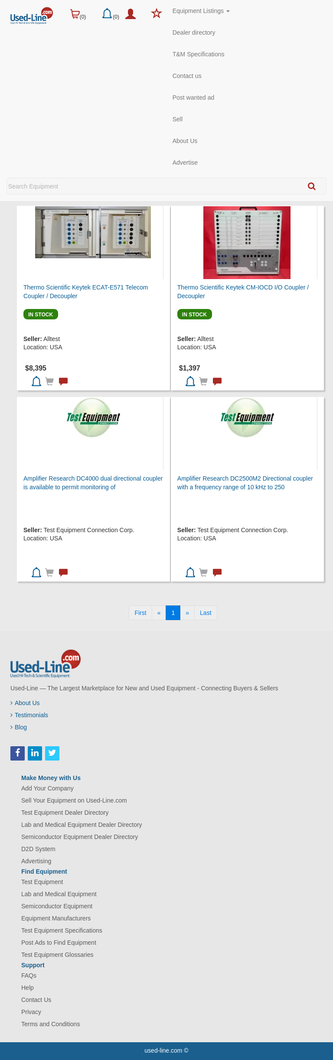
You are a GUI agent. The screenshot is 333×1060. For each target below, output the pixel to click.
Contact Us (36, 999)
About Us (185, 140)
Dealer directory (194, 32)
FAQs (28, 975)
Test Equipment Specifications (61, 930)
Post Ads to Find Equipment (58, 942)
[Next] (187, 612)
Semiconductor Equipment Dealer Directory (79, 836)
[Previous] (159, 612)
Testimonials (29, 715)
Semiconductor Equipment (56, 906)
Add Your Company (47, 788)
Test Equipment (42, 881)
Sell (178, 119)
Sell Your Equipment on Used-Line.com (74, 800)
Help (27, 987)
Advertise (185, 162)
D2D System (38, 848)
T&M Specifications (199, 54)
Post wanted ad (194, 97)
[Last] (205, 612)
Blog (18, 727)
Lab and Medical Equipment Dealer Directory (81, 824)
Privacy (31, 1011)
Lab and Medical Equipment (59, 894)
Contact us (187, 75)
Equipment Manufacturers (56, 918)
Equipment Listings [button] (201, 10)
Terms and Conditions (50, 1024)
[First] (140, 612)
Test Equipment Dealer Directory (65, 812)
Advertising (36, 861)
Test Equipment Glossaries (57, 954)
